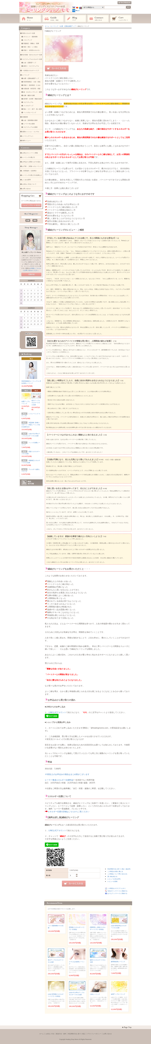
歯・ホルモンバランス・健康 (32, 92)
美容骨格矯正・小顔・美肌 (31, 82)
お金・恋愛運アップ (29, 62)
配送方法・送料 (61, 1034)
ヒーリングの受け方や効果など (32, 175)
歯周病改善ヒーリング (118, 961)
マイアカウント (124, 2)
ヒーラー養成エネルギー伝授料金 (59, 780)
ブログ (76, 18)
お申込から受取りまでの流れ (31, 162)
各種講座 (25, 117)
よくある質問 (26, 180)
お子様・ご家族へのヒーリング (32, 166)
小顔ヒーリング (95, 994)
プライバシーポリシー (94, 1034)
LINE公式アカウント (57, 712)
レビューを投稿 (112, 881)
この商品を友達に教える (115, 871)
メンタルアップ (28, 105)
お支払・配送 (53, 18)
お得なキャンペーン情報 (30, 153)
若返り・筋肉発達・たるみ (31, 85)
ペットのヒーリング (29, 112)
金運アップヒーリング (118, 994)
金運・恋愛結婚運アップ (68, 26)
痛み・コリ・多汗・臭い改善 (32, 109)
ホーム (30, 18)
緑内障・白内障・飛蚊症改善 (32, 99)
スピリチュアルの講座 (30, 127)
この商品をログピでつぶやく (116, 888)
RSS (29, 481)
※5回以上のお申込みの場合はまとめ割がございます (67, 774)
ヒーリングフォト (28, 136)
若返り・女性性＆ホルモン (31, 50)
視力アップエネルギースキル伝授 (35, 403)
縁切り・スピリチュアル (31, 66)
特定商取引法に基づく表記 (76, 1034)
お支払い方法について (29, 184)
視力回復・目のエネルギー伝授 (32, 55)
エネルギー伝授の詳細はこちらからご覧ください (68, 812)
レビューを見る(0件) (114, 879)
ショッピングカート (121, 18)
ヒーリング (54, 26)
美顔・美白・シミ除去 (30, 47)
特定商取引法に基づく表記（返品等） (119, 869)
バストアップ (27, 40)
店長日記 (31, 274)
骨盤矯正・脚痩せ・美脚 (31, 43)
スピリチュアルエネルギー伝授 (32, 59)
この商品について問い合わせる (117, 874)
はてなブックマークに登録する (117, 893)
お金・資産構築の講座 (30, 120)
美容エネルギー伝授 (28, 33)
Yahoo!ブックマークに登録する (117, 891)
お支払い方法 (50, 1034)
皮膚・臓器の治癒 (29, 95)
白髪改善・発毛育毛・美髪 (31, 88)
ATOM (31, 483)
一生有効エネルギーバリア (30, 70)
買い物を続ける (112, 876)
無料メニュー (26, 140)
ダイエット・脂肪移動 (30, 36)
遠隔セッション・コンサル (30, 131)
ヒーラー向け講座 (29, 124)
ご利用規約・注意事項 (29, 171)
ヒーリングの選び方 (28, 157)
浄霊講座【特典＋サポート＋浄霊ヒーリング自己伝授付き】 (30, 425)
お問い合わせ (98, 18)
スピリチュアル (28, 102)
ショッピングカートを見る (31, 205)
